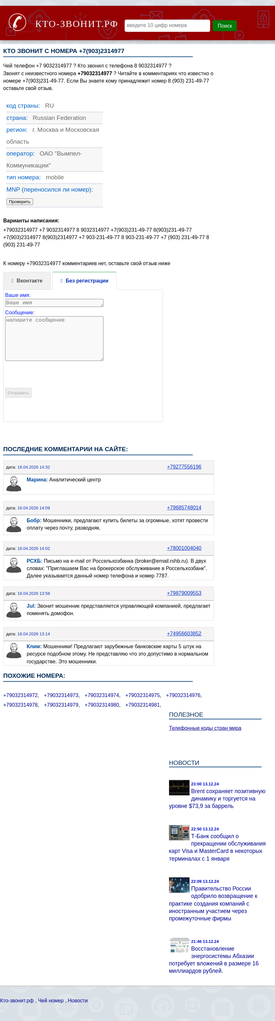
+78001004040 (184, 548)
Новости (78, 1000)
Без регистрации (87, 280)
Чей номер (50, 1000)
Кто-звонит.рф (17, 1000)
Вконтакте (29, 280)
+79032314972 (20, 695)
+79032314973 (61, 695)
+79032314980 (101, 705)
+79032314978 (20, 705)
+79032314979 (61, 705)
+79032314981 (142, 705)
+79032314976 (183, 695)
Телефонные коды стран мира (205, 728)
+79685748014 (184, 507)
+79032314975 (142, 695)
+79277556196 (184, 467)
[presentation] (54, 385)
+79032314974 (101, 695)
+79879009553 (184, 593)
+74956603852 (184, 633)
